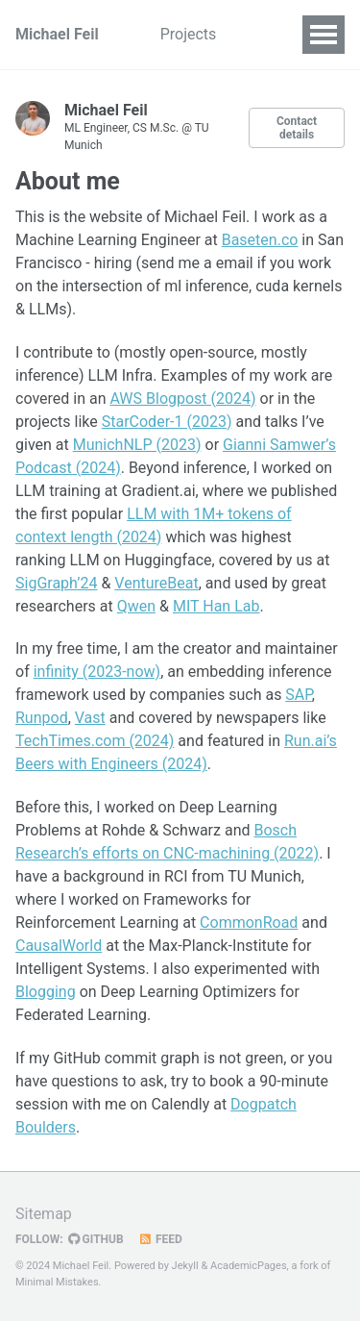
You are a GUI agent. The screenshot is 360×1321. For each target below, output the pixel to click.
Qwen (136, 606)
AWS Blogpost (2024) (182, 398)
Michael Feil (57, 34)
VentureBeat (156, 583)
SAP (298, 694)
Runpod (41, 718)
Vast (90, 718)
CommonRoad (249, 922)
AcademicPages (248, 1265)
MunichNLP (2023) (137, 445)
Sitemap (43, 1214)
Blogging (45, 992)
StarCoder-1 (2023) (167, 421)
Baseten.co (260, 240)
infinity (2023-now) (97, 671)
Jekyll (185, 1265)
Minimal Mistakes (57, 1282)
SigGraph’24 (56, 583)
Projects (188, 34)
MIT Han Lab (216, 606)
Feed (160, 1239)
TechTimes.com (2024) (94, 741)
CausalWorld (58, 945)
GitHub (96, 1239)
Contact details (296, 127)
